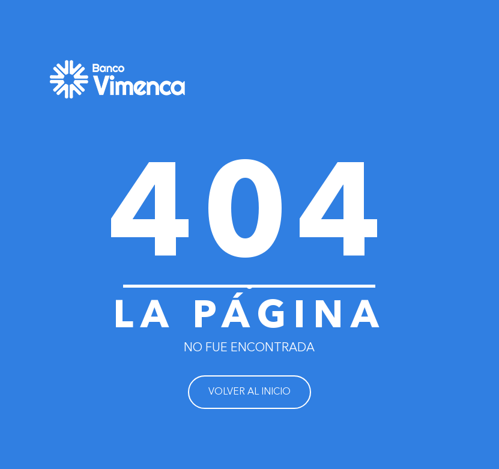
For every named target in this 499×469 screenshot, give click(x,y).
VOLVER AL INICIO (249, 392)
